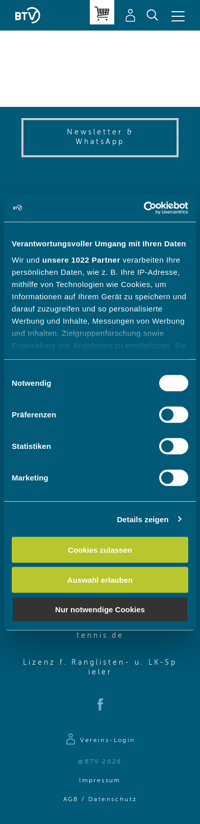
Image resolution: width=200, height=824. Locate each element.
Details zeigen (142, 519)
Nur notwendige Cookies (100, 609)
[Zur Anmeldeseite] (100, 740)
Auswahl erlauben (100, 579)
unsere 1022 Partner (81, 259)
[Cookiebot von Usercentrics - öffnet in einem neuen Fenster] (143, 207)
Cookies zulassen (100, 550)
